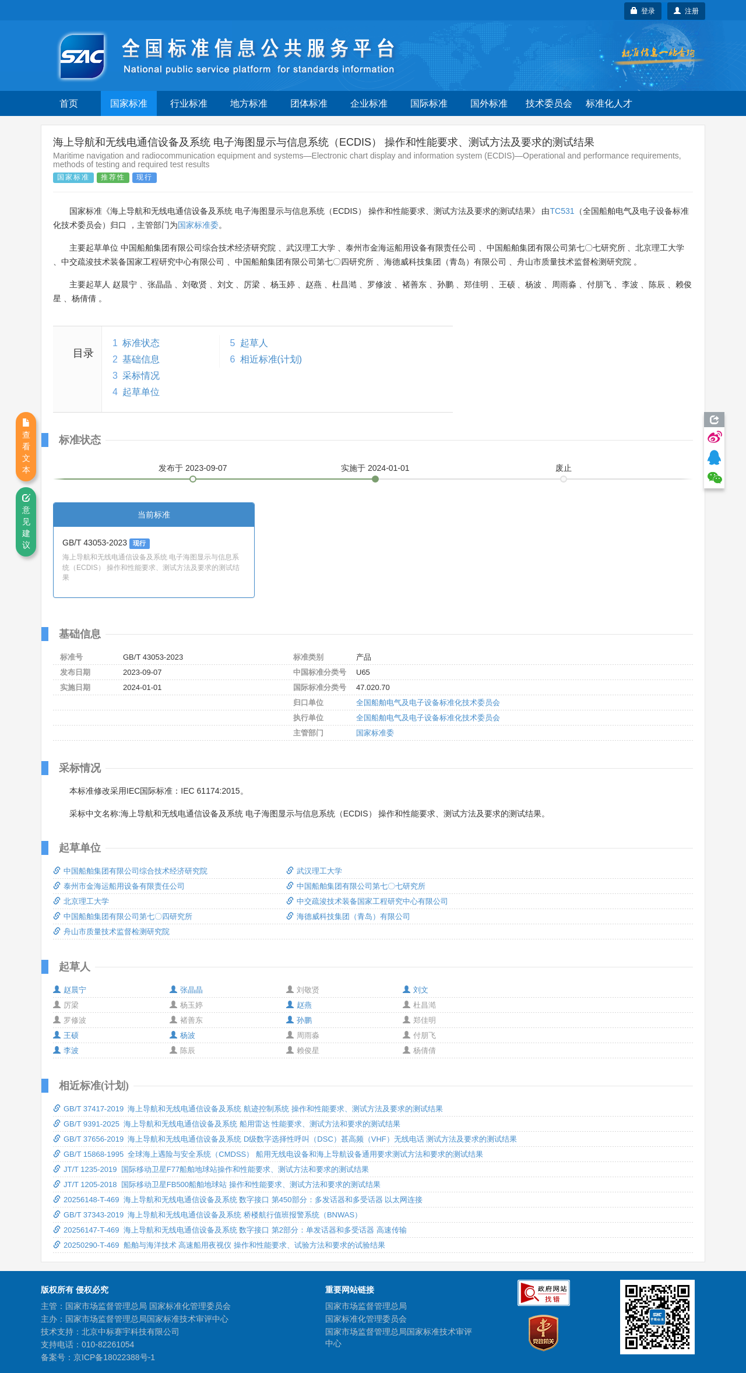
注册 (686, 11)
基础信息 (141, 359)
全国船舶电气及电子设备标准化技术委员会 (428, 702)
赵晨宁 (69, 989)
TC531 (562, 211)
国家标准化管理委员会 (366, 1318)
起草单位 (141, 392)
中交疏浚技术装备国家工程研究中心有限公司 (367, 901)
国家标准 (128, 103)
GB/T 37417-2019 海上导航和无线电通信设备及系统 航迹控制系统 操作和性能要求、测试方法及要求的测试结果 (248, 1108)
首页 (68, 103)
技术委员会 (549, 103)
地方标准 (249, 103)
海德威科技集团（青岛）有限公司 (348, 916)
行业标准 (188, 103)
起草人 (254, 343)
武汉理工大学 (314, 871)
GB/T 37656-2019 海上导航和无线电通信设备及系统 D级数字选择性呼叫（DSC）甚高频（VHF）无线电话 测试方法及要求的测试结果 (285, 1139)
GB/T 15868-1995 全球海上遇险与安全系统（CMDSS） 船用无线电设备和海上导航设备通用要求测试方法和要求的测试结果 (268, 1154)
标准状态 (141, 343)
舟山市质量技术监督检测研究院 (111, 931)
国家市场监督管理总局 (366, 1306)
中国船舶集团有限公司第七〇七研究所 (355, 886)
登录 (643, 11)
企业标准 (369, 103)
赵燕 (299, 1005)
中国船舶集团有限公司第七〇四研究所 (122, 916)
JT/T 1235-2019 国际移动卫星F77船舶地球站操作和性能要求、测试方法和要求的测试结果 (211, 1169)
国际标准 (429, 103)
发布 (193, 468)
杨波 (182, 1035)
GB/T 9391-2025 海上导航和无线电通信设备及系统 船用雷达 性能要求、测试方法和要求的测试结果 (226, 1123)
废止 (563, 468)
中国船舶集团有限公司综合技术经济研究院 (130, 871)
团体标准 (309, 103)
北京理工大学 (81, 901)
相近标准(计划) (271, 359)
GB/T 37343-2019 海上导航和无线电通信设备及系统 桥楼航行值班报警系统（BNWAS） (207, 1214)
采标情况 (141, 376)
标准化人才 (609, 103)
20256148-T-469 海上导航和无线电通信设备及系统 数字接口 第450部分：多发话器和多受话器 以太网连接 (238, 1199)
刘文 (415, 989)
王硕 (66, 1035)
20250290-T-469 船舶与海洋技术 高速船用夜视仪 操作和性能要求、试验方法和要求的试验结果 (219, 1245)
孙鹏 (299, 1020)
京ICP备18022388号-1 (114, 1357)
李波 (66, 1050)
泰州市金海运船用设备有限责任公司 (119, 886)
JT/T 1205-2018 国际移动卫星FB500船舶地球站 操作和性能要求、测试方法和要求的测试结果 (217, 1184)
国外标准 (489, 103)
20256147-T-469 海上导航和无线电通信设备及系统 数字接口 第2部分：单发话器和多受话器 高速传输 (230, 1230)
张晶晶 (186, 989)
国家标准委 (198, 225)
